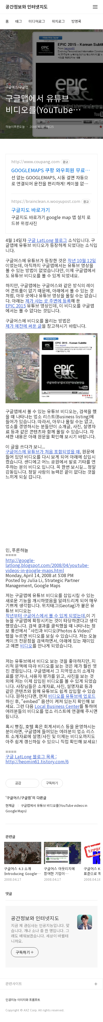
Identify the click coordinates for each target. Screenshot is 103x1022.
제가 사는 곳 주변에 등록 (48, 300)
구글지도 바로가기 (30, 209)
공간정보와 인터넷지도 (26, 7)
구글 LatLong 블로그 (47, 240)
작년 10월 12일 (82, 260)
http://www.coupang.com (35, 161)
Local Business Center (57, 706)
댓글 (8, 893)
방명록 (76, 21)
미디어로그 (37, 21)
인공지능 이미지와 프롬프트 (22, 999)
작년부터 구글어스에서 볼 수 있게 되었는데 (45, 615)
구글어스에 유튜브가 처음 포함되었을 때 (42, 451)
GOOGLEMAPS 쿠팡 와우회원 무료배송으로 (50, 170)
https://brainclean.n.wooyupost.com (45, 201)
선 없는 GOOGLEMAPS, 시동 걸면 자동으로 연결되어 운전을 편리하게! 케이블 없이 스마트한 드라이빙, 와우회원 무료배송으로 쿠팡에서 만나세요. (50, 180)
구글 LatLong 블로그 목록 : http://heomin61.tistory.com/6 (37, 759)
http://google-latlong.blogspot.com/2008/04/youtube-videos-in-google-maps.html (47, 565)
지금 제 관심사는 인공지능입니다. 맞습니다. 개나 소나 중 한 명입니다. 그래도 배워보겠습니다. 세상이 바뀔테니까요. (40, 933)
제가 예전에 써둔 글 (23, 325)
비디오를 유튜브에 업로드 (72, 695)
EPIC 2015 (15, 305)
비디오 (26, 645)
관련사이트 (13, 983)
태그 (18, 21)
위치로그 (58, 21)
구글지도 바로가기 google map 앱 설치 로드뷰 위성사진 (51, 220)
